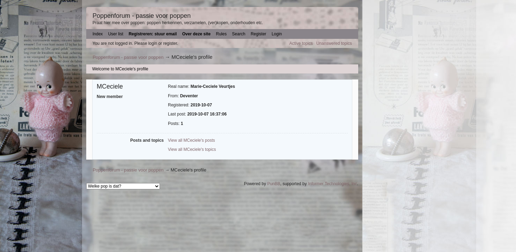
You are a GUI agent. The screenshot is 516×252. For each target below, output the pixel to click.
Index (98, 33)
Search (238, 33)
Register (258, 33)
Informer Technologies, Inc (332, 183)
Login (277, 33)
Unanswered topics (334, 43)
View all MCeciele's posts (191, 140)
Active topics (301, 43)
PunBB (273, 183)
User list (115, 33)
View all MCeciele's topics (192, 149)
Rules (221, 33)
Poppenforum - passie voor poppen (142, 15)
